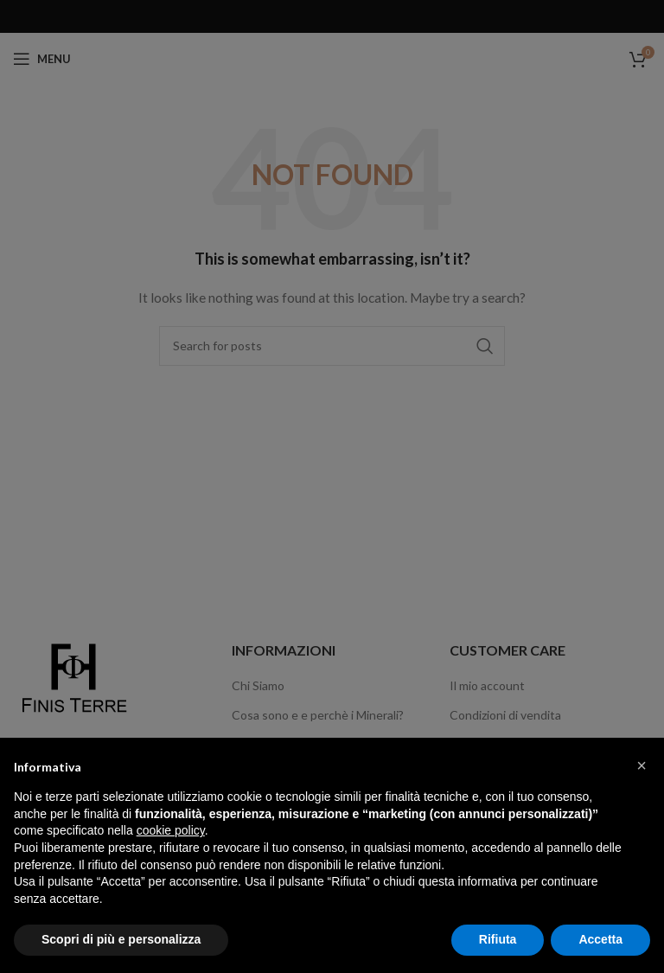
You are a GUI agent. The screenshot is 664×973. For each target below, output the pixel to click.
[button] (641, 765)
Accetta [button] (600, 939)
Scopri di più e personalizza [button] (121, 939)
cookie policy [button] (171, 830)
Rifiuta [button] (498, 939)
